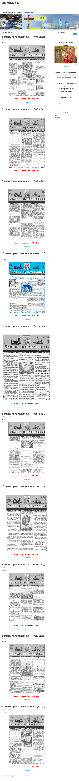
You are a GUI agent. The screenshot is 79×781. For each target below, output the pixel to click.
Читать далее (27, 102)
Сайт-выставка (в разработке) (25, 12)
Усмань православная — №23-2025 (23, 413)
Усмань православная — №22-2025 (23, 486)
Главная (5, 8)
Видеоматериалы (51, 8)
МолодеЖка (71, 8)
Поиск (75, 34)
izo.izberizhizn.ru (67, 115)
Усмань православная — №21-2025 (23, 564)
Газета (42, 8)
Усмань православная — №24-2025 (23, 326)
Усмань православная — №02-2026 (23, 180)
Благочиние (28, 8)
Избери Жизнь (10, 2)
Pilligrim (9, 39)
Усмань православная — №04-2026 (23, 36)
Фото (36, 8)
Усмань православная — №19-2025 (23, 706)
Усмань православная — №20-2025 (23, 635)
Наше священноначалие (16, 8)
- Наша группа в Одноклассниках (62, 109)
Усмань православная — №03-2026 (23, 109)
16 (12, 776)
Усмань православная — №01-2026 (23, 253)
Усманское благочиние (9, 12)
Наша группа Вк (59, 106)
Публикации (62, 8)
